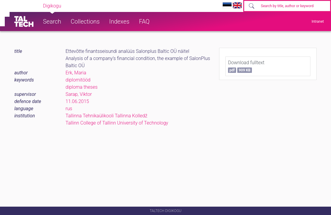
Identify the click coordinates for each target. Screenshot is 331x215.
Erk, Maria (76, 73)
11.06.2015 (77, 101)
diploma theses (82, 87)
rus (69, 108)
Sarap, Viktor (79, 94)
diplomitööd (78, 80)
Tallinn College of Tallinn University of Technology (117, 123)
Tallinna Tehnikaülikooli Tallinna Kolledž (106, 116)
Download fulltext (246, 66)
